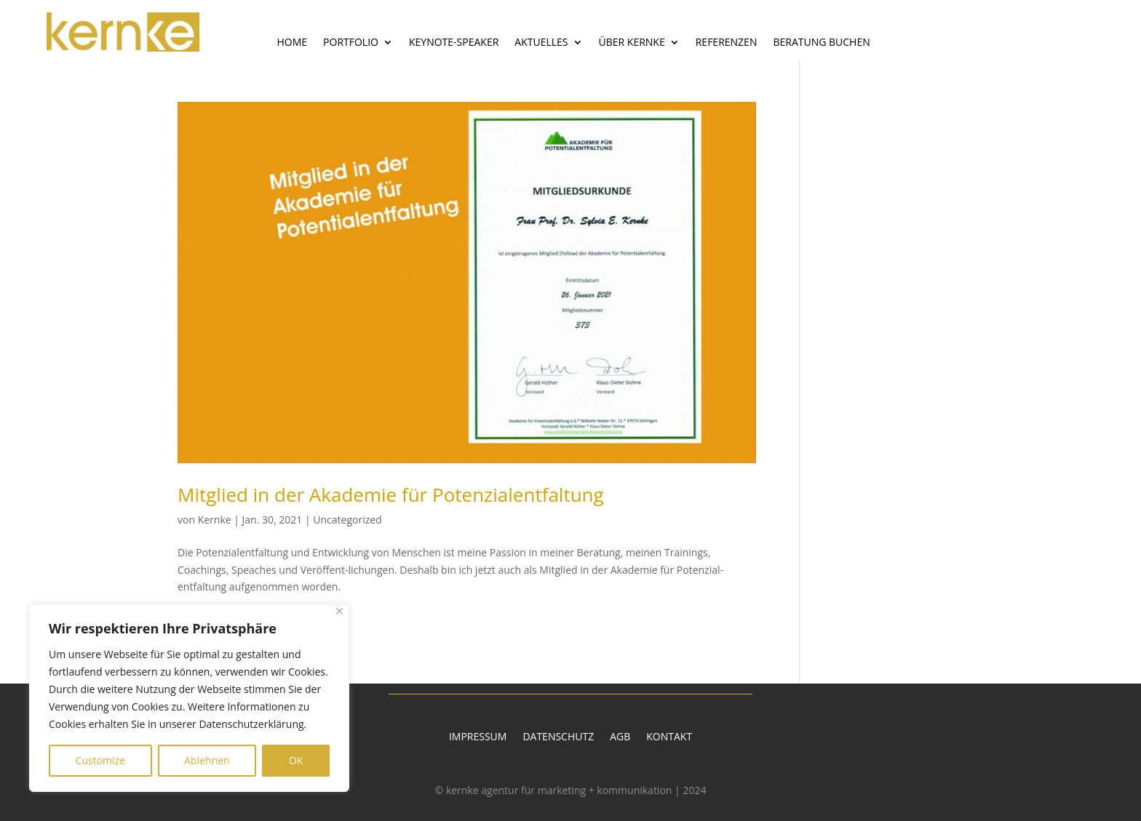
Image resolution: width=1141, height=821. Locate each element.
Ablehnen (206, 760)
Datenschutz (558, 737)
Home (292, 43)
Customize (100, 760)
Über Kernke (632, 43)
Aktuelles (541, 43)
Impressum (478, 737)
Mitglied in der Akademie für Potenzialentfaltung (391, 494)
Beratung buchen (821, 43)
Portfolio (350, 43)
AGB (620, 737)
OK (296, 760)
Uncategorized (347, 519)
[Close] (339, 611)
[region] (189, 698)
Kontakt (669, 737)
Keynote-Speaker (453, 43)
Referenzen (727, 43)
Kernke (214, 519)
